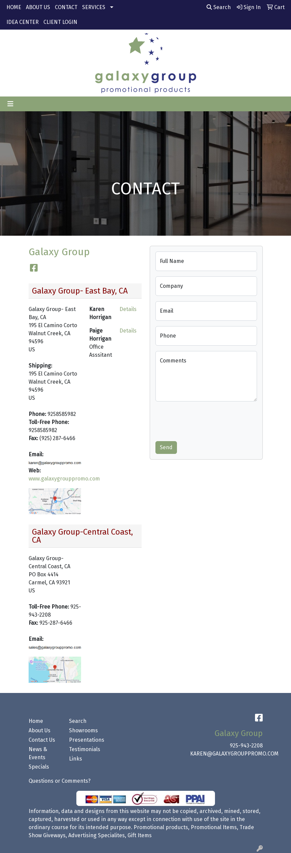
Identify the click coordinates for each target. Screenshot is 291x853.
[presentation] (206, 420)
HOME (13, 7)
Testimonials (84, 749)
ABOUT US (38, 7)
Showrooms (83, 730)
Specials (39, 767)
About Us (39, 730)
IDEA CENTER (22, 22)
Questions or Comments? (59, 781)
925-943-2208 (246, 745)
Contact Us (42, 740)
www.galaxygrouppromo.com (64, 478)
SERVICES (93, 7)
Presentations (85, 740)
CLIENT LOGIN (60, 22)
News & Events (38, 753)
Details (128, 309)
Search (219, 7)
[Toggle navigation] (10, 104)
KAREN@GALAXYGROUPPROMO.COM (234, 753)
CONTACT (66, 7)
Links (75, 758)
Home (36, 721)
